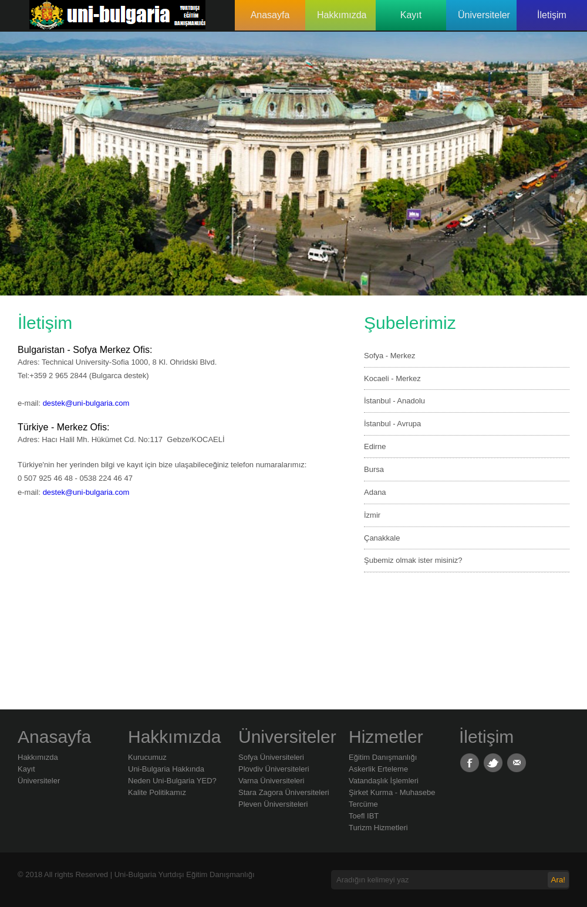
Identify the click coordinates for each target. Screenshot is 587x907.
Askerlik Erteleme (378, 769)
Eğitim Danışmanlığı (383, 757)
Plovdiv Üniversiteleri (273, 769)
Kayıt (410, 15)
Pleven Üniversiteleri (273, 804)
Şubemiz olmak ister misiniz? (413, 560)
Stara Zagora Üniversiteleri (283, 792)
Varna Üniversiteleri (271, 780)
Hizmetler (386, 736)
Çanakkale (382, 538)
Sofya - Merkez (389, 355)
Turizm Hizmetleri (378, 827)
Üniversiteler (484, 15)
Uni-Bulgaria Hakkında (166, 769)
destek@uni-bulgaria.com (86, 403)
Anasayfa (270, 15)
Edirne (375, 446)
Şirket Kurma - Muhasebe (392, 792)
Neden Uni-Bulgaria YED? (172, 780)
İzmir (372, 515)
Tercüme (363, 804)
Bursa (374, 469)
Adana (375, 492)
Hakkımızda (341, 15)
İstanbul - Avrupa (392, 423)
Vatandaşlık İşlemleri (384, 780)
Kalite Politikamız (157, 792)
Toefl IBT (364, 815)
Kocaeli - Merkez (392, 378)
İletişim (551, 15)
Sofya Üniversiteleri (271, 757)
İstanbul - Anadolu (394, 400)
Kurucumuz (147, 757)
